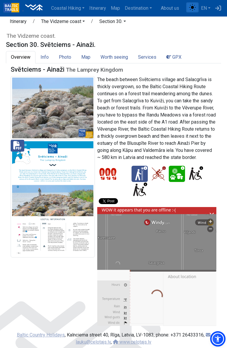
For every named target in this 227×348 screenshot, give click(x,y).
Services (147, 57)
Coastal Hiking (66, 8)
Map (115, 8)
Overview (20, 57)
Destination (136, 8)
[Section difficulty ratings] (108, 174)
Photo (65, 57)
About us (170, 8)
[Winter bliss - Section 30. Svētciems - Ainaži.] (140, 174)
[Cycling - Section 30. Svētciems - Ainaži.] (158, 174)
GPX (173, 57)
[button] (63, 22)
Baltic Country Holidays (41, 335)
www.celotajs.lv (132, 342)
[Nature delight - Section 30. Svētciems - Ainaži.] (177, 174)
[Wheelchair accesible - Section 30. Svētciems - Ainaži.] (195, 174)
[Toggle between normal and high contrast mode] (192, 7)
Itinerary (97, 8)
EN (204, 8)
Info (44, 57)
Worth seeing (114, 57)
